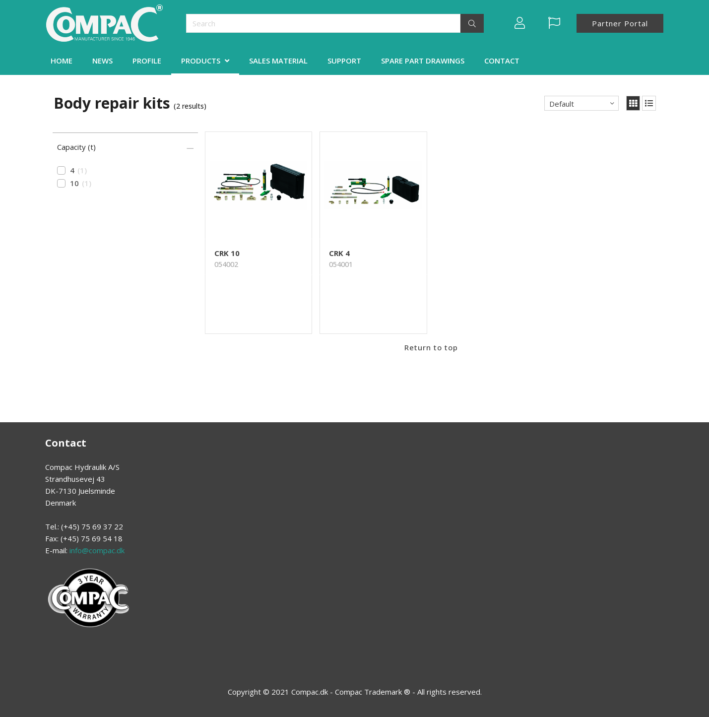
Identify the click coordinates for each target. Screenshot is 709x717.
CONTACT (501, 60)
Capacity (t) (76, 147)
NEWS (102, 60)
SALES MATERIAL (278, 60)
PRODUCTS (200, 60)
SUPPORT (344, 60)
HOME (61, 60)
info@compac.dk (97, 550)
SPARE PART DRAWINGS (422, 60)
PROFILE (146, 60)
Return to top (431, 347)
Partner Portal (620, 23)
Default (561, 104)
